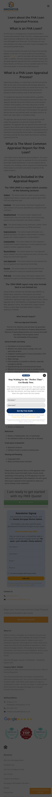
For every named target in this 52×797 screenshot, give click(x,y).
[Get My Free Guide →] (26, 410)
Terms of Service (30, 417)
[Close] (44, 375)
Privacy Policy (16, 417)
